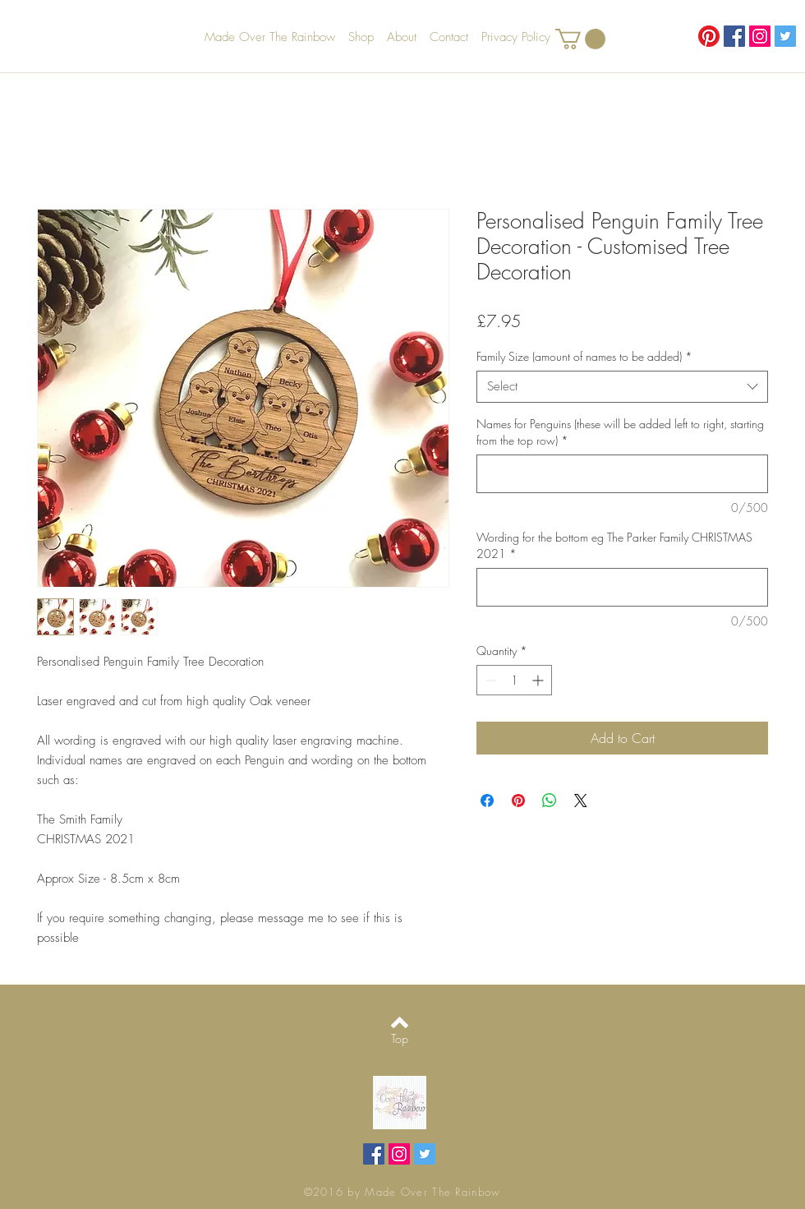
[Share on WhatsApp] (549, 800)
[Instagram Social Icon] (759, 36)
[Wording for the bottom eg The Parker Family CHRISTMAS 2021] (622, 587)
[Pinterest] (709, 36)
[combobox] (622, 387)
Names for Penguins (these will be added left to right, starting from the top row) (620, 432)
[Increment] (539, 680)
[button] (580, 39)
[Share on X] (581, 800)
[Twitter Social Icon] (785, 36)
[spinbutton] (514, 680)
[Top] (399, 1039)
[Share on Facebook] (487, 800)
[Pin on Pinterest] (518, 800)
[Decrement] (489, 680)
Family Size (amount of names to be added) (584, 356)
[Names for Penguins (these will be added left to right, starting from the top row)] (622, 474)
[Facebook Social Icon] (734, 36)
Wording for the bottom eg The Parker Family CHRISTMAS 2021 (614, 545)
